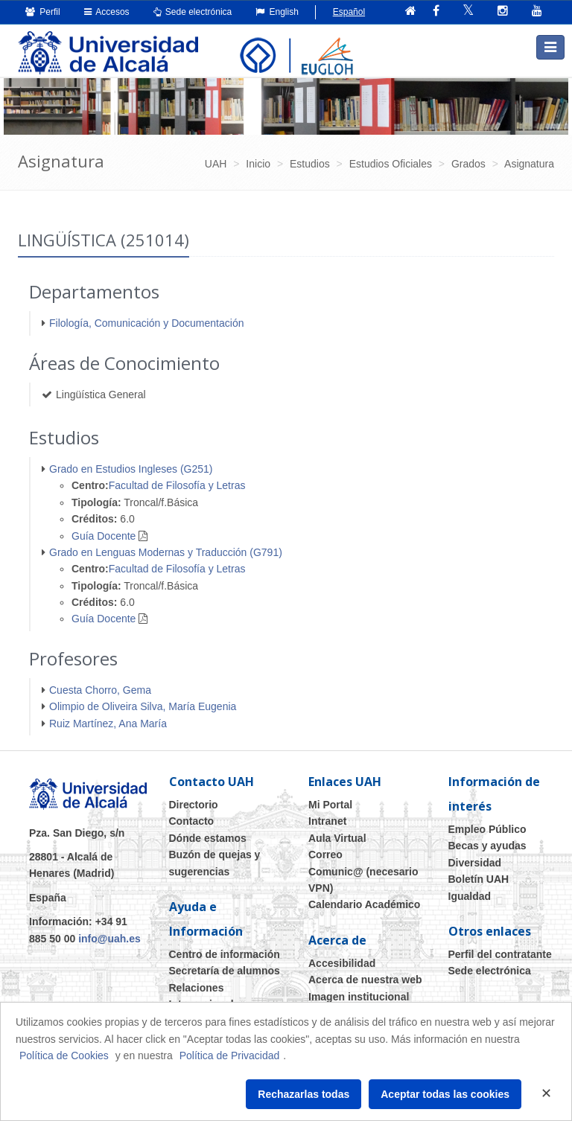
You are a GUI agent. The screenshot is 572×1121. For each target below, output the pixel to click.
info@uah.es (109, 939)
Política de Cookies (64, 1055)
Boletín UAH (478, 879)
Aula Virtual (337, 838)
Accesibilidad (341, 963)
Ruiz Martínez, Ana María (108, 723)
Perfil (42, 12)
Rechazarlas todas (303, 1094)
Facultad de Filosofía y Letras (177, 485)
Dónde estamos (208, 838)
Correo (325, 854)
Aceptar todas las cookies (445, 1094)
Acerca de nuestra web (365, 980)
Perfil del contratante (500, 954)
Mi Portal (330, 805)
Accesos (107, 12)
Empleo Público (487, 829)
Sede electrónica (192, 12)
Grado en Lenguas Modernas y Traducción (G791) (165, 552)
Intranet (327, 821)
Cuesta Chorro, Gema (100, 690)
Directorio (193, 805)
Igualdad (470, 896)
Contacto (191, 821)
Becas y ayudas (487, 846)
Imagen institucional (358, 997)
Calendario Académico (364, 904)
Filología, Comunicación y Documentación (146, 323)
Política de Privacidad (229, 1055)
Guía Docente (104, 536)
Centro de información (224, 954)
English (277, 12)
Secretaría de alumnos (224, 971)
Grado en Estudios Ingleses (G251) (130, 469)
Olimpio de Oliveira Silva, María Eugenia (142, 706)
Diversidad (475, 863)
